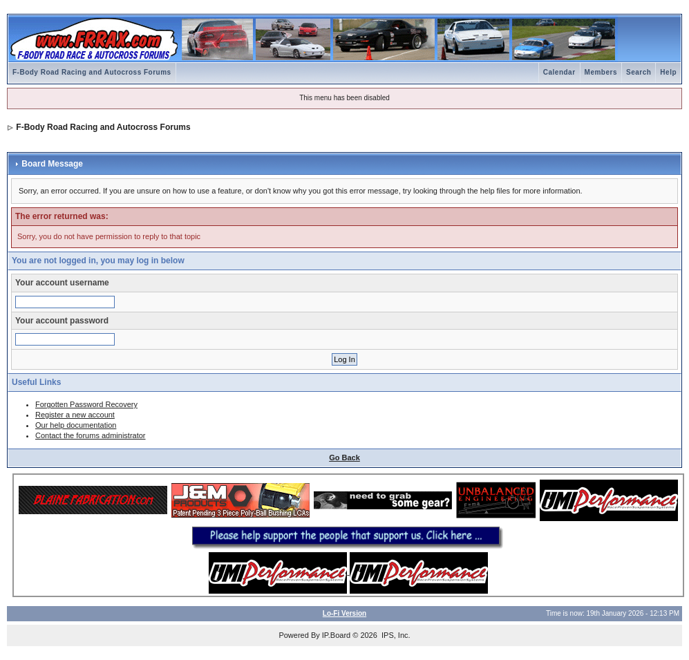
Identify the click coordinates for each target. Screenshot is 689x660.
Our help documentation (75, 425)
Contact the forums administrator (90, 435)
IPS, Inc (394, 635)
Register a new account (75, 415)
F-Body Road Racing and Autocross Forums (91, 72)
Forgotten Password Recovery (86, 404)
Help (668, 72)
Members (601, 72)
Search (638, 72)
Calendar (559, 72)
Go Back (344, 457)
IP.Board (336, 635)
